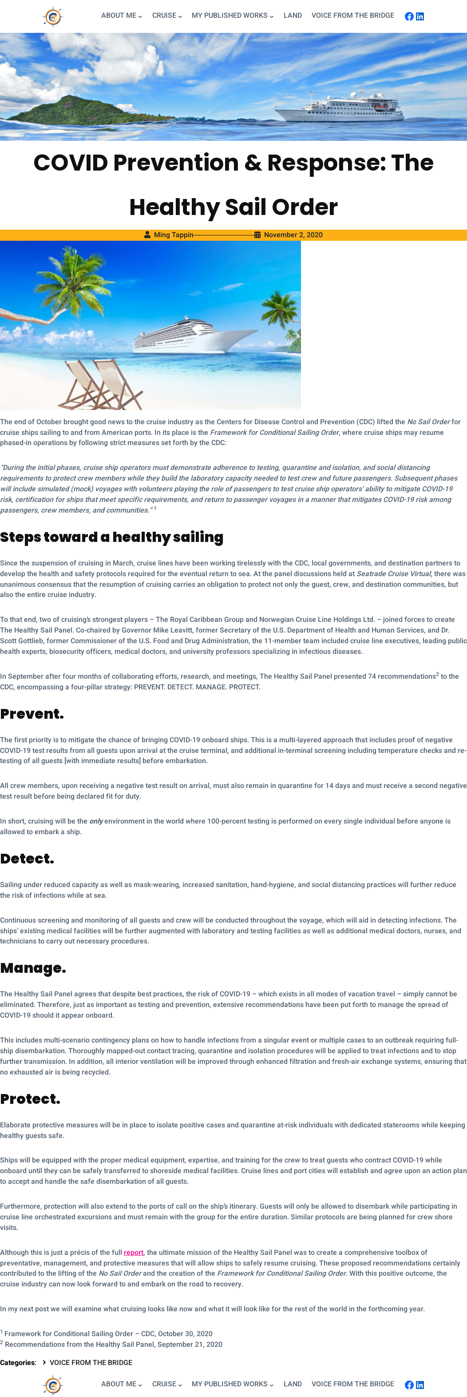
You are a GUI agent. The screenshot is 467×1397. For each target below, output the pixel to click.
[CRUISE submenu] (180, 16)
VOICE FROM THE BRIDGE (91, 1362)
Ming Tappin (174, 235)
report (133, 1252)
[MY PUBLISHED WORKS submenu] (271, 16)
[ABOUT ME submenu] (140, 16)
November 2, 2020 (293, 235)
